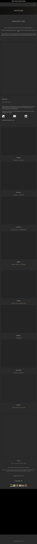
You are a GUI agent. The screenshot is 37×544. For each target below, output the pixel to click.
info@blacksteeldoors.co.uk (8, 120)
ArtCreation (21, 541)
